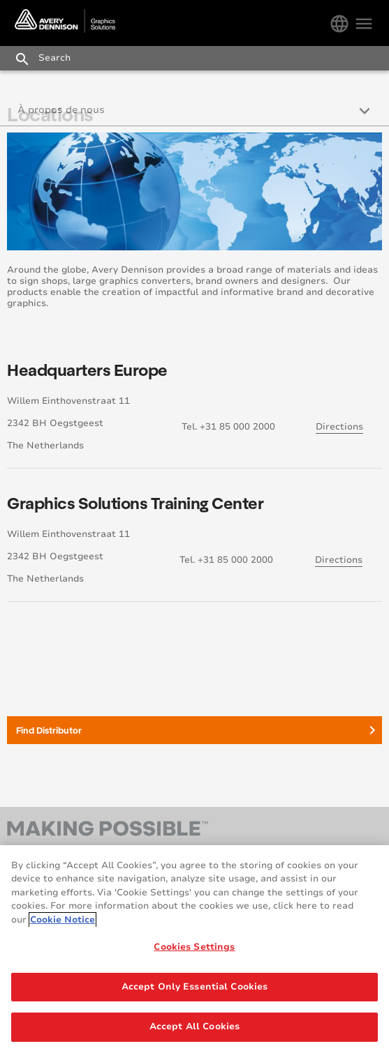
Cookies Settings (194, 947)
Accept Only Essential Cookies (195, 986)
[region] (194, 949)
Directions (339, 427)
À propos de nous (61, 109)
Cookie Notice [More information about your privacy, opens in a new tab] (62, 920)
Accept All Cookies (194, 1026)
